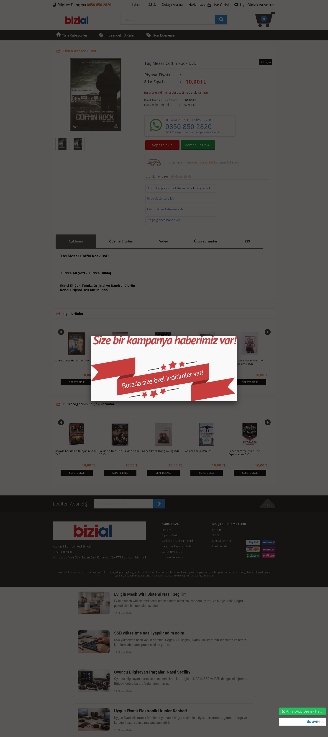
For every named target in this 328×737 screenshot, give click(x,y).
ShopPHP (312, 721)
